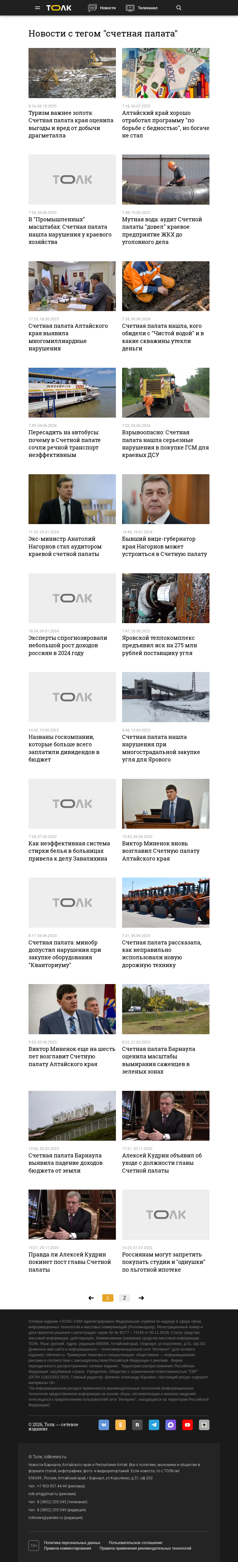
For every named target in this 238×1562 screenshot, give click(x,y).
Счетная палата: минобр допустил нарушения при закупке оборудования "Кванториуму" (65, 954)
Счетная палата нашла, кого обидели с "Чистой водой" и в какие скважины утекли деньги (163, 337)
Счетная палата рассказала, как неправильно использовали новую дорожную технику (161, 954)
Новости (108, 8)
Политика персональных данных (72, 1543)
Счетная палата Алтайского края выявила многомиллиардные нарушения (68, 337)
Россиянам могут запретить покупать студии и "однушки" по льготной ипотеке (163, 1262)
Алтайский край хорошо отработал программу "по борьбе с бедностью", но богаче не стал (165, 124)
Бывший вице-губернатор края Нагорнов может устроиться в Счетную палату (164, 546)
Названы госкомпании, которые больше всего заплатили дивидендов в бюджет (64, 748)
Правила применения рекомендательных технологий (146, 1548)
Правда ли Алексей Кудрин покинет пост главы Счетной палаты (70, 1262)
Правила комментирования (67, 1548)
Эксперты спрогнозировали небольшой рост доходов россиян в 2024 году (68, 645)
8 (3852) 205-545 (51, 1502)
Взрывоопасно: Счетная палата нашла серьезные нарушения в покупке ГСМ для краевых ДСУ (165, 443)
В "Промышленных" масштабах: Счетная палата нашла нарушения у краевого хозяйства (70, 230)
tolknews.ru (55, 1456)
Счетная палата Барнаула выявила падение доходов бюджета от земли (66, 1163)
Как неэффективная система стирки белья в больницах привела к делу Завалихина (69, 851)
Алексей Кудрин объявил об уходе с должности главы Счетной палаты (162, 1163)
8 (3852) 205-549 (51, 1510)
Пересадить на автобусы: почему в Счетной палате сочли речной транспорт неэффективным (65, 443)
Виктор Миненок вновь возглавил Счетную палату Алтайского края (161, 851)
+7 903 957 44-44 (52, 1486)
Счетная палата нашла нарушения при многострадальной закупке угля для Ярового (161, 748)
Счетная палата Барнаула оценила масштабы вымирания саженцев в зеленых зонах (158, 1060)
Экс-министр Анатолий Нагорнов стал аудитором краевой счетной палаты (65, 546)
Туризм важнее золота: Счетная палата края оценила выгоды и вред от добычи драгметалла (71, 124)
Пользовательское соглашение (135, 1543)
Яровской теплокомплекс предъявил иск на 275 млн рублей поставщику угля (159, 645)
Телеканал (147, 8)
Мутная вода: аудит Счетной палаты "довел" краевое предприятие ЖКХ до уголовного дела (162, 230)
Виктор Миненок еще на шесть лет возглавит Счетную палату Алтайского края (72, 1056)
